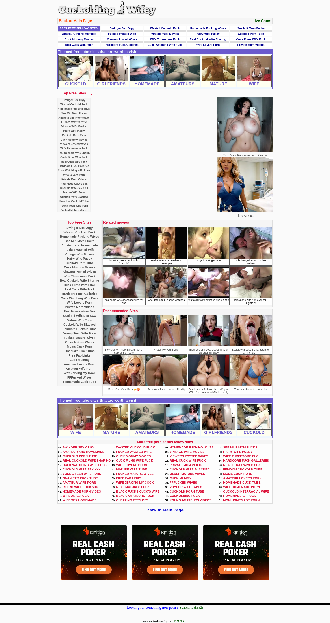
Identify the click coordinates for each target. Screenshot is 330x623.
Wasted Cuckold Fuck (165, 28)
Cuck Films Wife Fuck (251, 39)
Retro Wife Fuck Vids (81, 487)
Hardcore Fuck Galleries (122, 44)
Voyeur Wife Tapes (186, 487)
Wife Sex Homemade (79, 500)
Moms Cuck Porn (79, 346)
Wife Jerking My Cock (80, 373)
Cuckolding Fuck (185, 496)
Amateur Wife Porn (79, 368)
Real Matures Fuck (133, 487)
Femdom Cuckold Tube (74, 201)
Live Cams (261, 21)
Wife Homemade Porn (241, 487)
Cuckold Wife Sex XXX (74, 188)
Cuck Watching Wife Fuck (165, 44)
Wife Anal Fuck (76, 496)
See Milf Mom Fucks (251, 28)
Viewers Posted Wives (122, 39)
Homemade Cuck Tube (79, 382)
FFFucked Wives (79, 377)
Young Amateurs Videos (190, 500)
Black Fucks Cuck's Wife (137, 491)
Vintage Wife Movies (165, 33)
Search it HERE (191, 607)
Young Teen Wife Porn (74, 205)
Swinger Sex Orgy (122, 28)
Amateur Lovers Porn (79, 364)
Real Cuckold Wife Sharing (208, 39)
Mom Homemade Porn (241, 500)
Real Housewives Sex (74, 183)
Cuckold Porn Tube (251, 33)
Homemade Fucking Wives (208, 28)
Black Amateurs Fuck (135, 496)
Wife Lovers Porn (208, 44)
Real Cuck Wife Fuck (79, 44)
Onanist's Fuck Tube (80, 351)
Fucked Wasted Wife (122, 33)
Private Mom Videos (250, 44)
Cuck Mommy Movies (79, 39)
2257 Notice (180, 621)
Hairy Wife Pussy (207, 33)
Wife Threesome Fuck (165, 39)
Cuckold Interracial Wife (246, 491)
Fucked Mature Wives (74, 210)
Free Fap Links (80, 355)
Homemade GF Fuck (239, 496)
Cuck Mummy (79, 360)
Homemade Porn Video (82, 491)
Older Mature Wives (79, 342)
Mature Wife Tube (74, 192)
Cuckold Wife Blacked (74, 196)
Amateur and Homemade (79, 33)
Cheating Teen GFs (132, 500)
